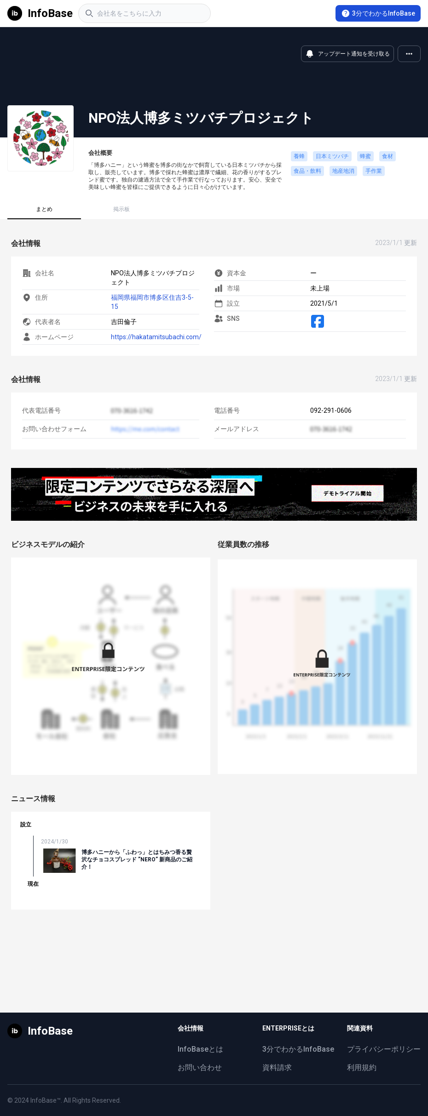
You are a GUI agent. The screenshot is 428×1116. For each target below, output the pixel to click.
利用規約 (361, 1067)
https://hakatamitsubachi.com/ (156, 337)
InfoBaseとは (200, 1049)
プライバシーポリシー (384, 1049)
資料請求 (277, 1067)
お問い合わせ (200, 1067)
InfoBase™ (45, 1100)
